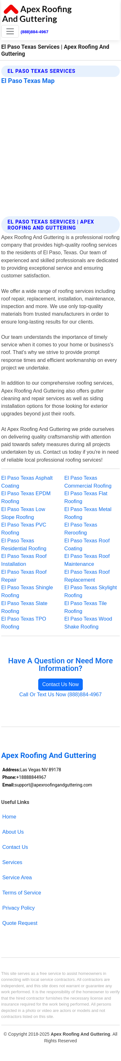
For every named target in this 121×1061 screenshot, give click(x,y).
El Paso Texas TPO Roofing (23, 622)
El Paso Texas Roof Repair (24, 576)
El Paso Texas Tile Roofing (85, 607)
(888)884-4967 (34, 31)
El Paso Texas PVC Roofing (23, 528)
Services (12, 862)
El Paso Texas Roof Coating (87, 544)
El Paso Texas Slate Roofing (24, 607)
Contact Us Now (60, 684)
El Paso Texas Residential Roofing (23, 544)
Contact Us (15, 847)
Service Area (17, 877)
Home (9, 816)
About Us (13, 832)
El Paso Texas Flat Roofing (85, 497)
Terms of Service (21, 892)
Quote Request (19, 923)
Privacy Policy (18, 908)
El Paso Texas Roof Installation (24, 560)
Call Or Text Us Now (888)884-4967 (60, 694)
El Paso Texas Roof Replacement (87, 576)
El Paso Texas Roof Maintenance (87, 560)
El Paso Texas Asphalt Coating (27, 482)
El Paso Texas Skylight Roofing (90, 591)
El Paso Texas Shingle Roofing (27, 591)
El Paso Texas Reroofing (80, 528)
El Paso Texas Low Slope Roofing (23, 513)
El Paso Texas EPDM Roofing (26, 497)
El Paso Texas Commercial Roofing (88, 482)
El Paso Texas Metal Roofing (88, 513)
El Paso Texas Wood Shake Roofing (88, 622)
